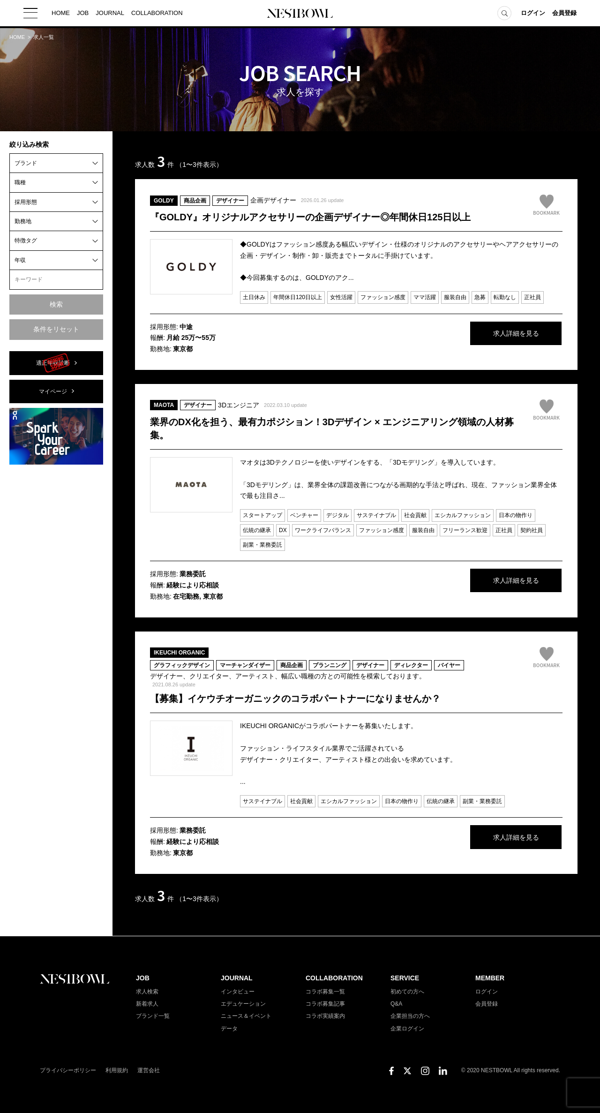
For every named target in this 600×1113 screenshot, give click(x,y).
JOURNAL (110, 13)
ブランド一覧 (153, 1016)
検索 (56, 304)
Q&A (396, 1003)
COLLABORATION (157, 13)
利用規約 (116, 1070)
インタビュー (238, 991)
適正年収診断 (53, 363)
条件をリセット (56, 329)
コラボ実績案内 (325, 1016)
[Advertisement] (56, 612)
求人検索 (147, 991)
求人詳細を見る (492, 334)
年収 (20, 260)
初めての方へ (407, 991)
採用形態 (26, 202)
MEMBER (489, 978)
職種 (20, 182)
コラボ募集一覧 (325, 991)
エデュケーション (243, 1003)
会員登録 (564, 13)
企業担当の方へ (410, 1016)
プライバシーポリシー (68, 1070)
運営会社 (148, 1070)
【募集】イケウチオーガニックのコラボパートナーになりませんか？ (295, 698)
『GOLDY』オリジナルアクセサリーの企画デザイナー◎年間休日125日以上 (310, 217)
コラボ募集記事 (325, 1003)
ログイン (533, 13)
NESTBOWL (300, 14)
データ (229, 1028)
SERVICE (404, 978)
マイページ (53, 391)
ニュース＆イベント (246, 1016)
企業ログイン (407, 1028)
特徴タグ (26, 240)
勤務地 (23, 221)
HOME (61, 13)
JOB (83, 13)
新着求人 (147, 1003)
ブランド (26, 163)
